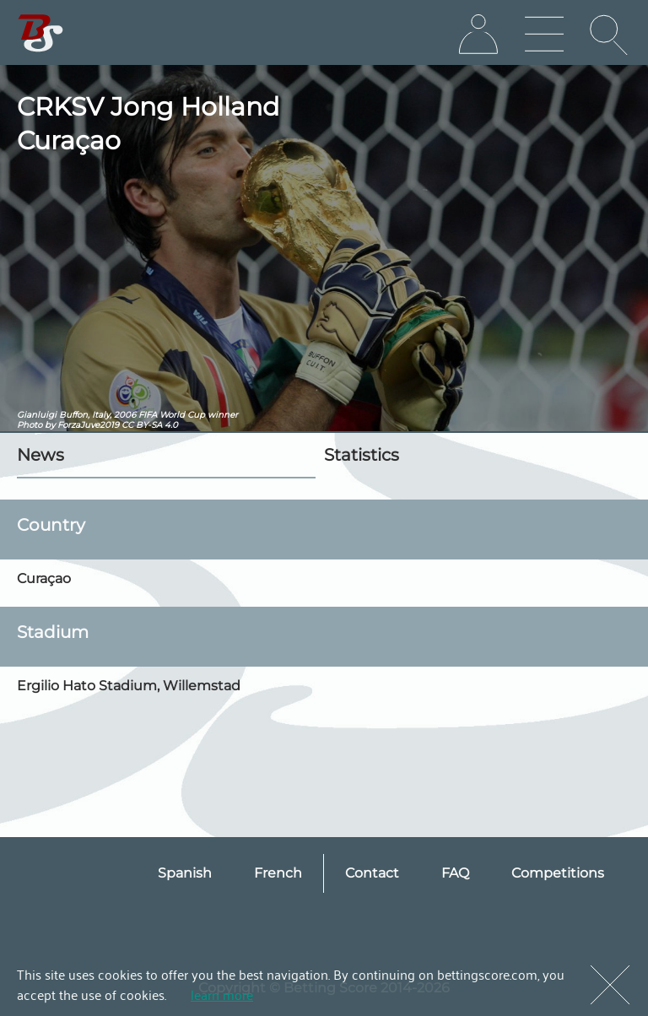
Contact (372, 873)
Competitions (557, 873)
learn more (222, 994)
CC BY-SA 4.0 (150, 424)
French (278, 873)
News (40, 455)
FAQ (455, 873)
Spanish (185, 873)
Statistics (361, 455)
